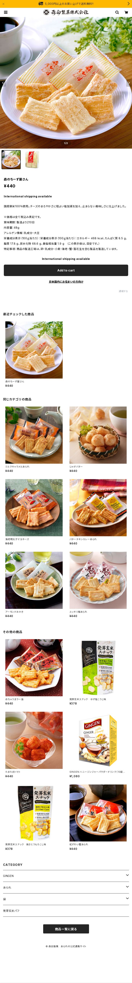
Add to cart (66, 270)
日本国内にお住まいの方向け (66, 281)
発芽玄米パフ (11, 910)
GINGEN (8, 875)
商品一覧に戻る (66, 929)
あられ (7, 887)
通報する (123, 291)
